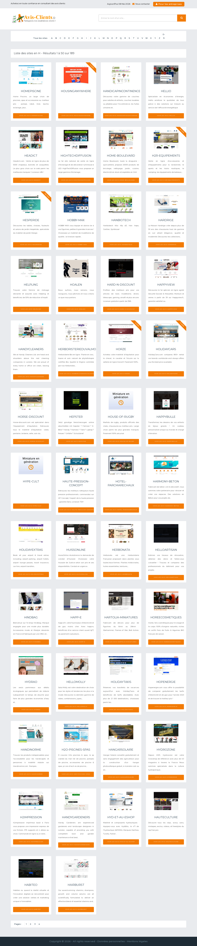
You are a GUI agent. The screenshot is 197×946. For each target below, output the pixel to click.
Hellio (166, 91)
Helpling (31, 284)
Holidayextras (31, 550)
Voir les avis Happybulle (166, 441)
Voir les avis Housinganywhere (76, 115)
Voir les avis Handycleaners (31, 376)
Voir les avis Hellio (166, 115)
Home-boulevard (121, 155)
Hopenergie (166, 682)
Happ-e (76, 617)
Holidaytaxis (121, 682)
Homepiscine (31, 91)
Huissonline (76, 550)
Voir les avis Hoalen (76, 309)
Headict (30, 155)
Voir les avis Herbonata (121, 574)
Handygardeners (76, 817)
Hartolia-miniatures (121, 617)
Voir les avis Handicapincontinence (121, 115)
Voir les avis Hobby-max (76, 244)
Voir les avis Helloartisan (166, 577)
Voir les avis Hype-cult (30, 506)
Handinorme (31, 749)
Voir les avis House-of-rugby (121, 441)
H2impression (31, 817)
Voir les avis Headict (31, 180)
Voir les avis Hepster (76, 441)
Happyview (166, 284)
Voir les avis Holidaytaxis (121, 709)
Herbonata (121, 550)
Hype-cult (31, 481)
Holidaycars (166, 349)
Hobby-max (76, 220)
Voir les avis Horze (121, 373)
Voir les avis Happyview (166, 309)
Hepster (76, 416)
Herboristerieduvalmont (79, 349)
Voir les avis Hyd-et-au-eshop (121, 841)
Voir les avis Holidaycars (166, 373)
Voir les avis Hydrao (31, 709)
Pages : (18, 924)
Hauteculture (166, 817)
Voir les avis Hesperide (31, 244)
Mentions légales (137, 941)
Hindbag (31, 617)
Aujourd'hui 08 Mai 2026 (118, 4)
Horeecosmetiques (166, 617)
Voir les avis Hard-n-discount (121, 309)
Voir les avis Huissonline (76, 574)
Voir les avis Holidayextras (31, 574)
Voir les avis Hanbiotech (121, 244)
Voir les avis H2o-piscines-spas (76, 774)
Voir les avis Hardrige (166, 244)
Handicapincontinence (121, 91)
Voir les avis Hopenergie (166, 706)
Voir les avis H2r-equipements (166, 180)
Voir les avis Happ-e (76, 642)
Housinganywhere (76, 91)
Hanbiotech (121, 220)
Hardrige (166, 220)
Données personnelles (111, 941)
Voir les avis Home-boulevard (121, 180)
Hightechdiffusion (76, 155)
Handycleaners (31, 349)
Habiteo (30, 885)
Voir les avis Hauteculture (166, 841)
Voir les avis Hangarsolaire (121, 777)
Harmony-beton (166, 481)
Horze (121, 349)
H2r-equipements (166, 155)
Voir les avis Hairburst (76, 909)
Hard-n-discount (121, 284)
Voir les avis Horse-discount (31, 441)
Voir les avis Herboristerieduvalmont (76, 373)
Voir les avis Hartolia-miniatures (121, 642)
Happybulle (166, 416)
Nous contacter (141, 4)
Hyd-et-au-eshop (121, 817)
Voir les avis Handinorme (31, 774)
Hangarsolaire (121, 749)
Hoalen (76, 284)
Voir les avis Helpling (31, 309)
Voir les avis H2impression (31, 841)
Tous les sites (40, 38)
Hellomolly (75, 682)
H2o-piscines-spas (76, 749)
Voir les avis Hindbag (31, 642)
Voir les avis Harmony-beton (166, 506)
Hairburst (76, 885)
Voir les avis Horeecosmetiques (166, 642)
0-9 (164, 34)
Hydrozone (166, 749)
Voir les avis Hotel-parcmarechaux (121, 509)
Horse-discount (31, 416)
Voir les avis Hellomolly (76, 706)
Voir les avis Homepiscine (31, 115)
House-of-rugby (121, 416)
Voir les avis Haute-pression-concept (76, 509)
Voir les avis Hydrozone (166, 777)
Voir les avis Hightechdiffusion (76, 180)
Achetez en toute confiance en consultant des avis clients (38, 3)
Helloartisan (166, 550)
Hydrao (31, 682)
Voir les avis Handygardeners (76, 844)
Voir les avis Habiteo (31, 909)
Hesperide (31, 220)
